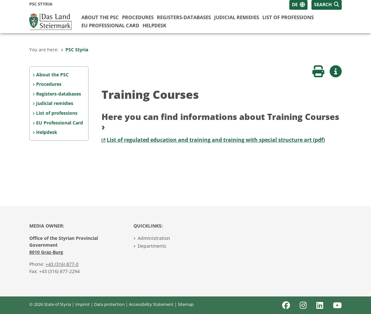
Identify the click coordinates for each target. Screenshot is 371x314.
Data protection (109, 304)
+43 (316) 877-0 (62, 264)
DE (295, 4)
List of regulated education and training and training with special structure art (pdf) (216, 139)
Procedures (138, 17)
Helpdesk (154, 25)
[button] (326, 5)
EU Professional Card (110, 25)
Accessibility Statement (151, 304)
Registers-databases (184, 17)
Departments (152, 246)
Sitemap (186, 304)
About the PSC (100, 17)
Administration (154, 238)
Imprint (82, 304)
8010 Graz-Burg (46, 252)
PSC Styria (74, 49)
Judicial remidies (236, 17)
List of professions (288, 17)
